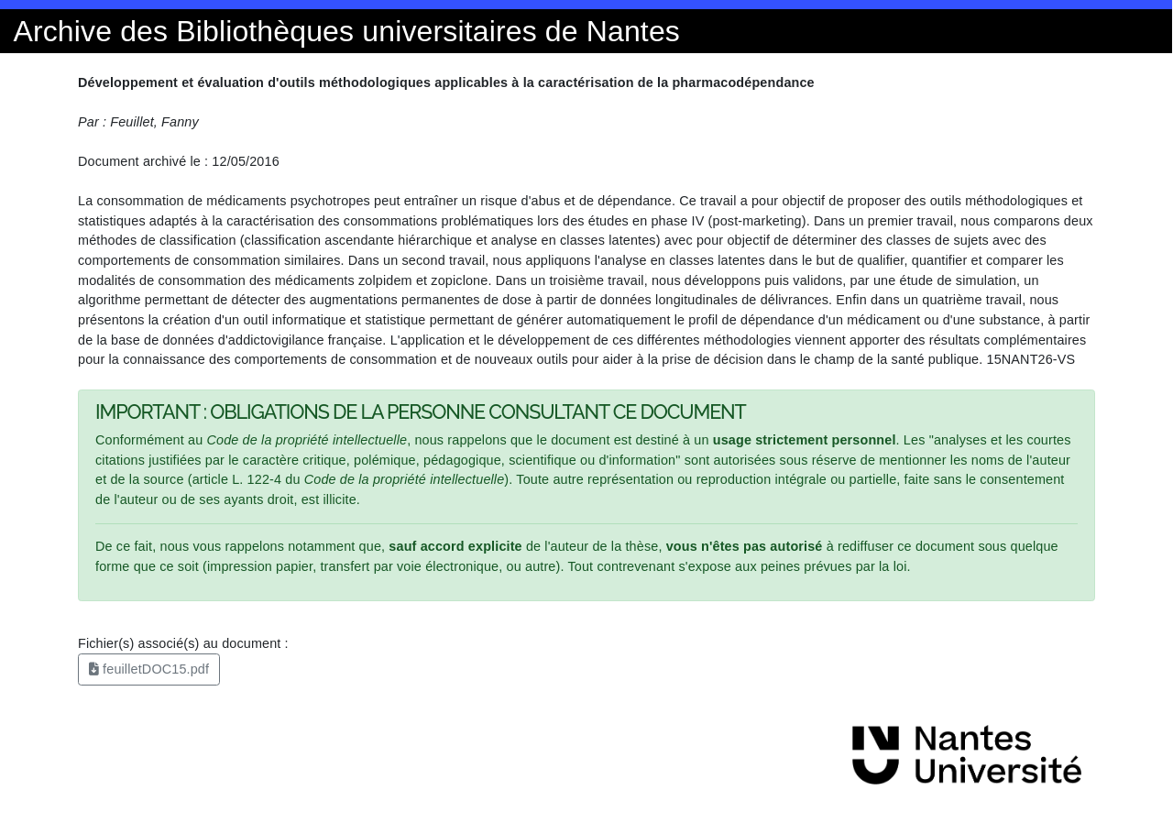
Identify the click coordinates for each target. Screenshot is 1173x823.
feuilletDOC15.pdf (149, 669)
